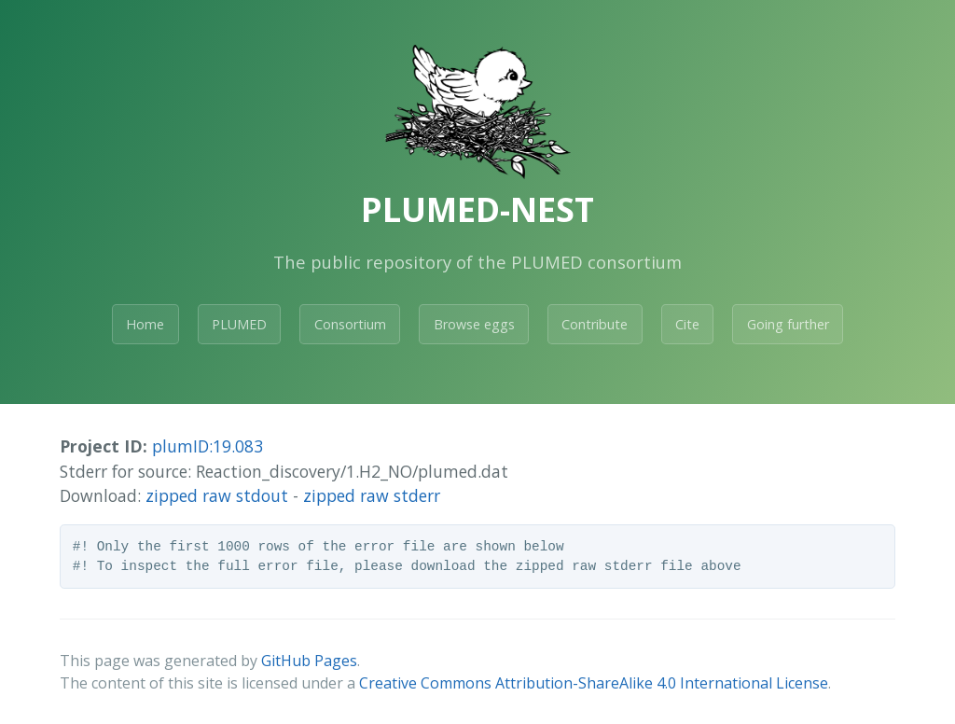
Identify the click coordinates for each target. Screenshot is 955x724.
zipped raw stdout (216, 495)
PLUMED (239, 324)
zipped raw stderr (371, 495)
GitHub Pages (309, 660)
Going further (788, 324)
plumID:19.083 (207, 446)
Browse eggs (474, 324)
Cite (687, 324)
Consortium (350, 324)
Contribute (594, 324)
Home (145, 324)
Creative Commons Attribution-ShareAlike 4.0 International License (593, 683)
